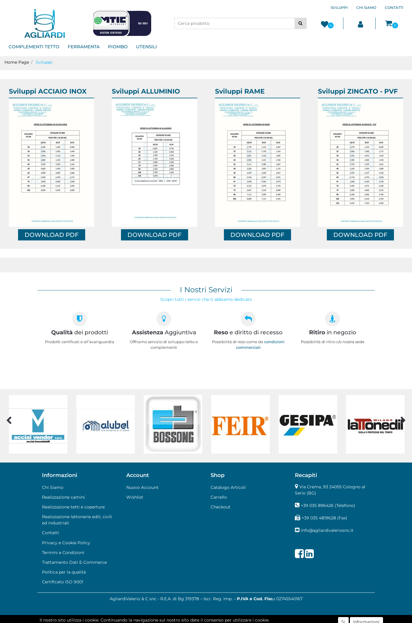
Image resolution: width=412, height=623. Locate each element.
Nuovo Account (142, 487)
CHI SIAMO (366, 7)
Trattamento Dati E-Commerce (74, 562)
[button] (301, 23)
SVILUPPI (339, 7)
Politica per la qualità (64, 572)
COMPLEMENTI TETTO (34, 46)
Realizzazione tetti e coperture (73, 507)
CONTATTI (394, 7)
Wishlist (134, 497)
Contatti (50, 532)
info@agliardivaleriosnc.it (327, 530)
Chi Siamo (52, 487)
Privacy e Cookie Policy (66, 542)
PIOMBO (118, 46)
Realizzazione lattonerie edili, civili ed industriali (77, 520)
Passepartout (231, 619)
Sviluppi (44, 62)
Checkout (220, 507)
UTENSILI (146, 46)
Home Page (16, 62)
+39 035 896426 (317, 505)
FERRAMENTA (84, 46)
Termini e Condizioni (63, 552)
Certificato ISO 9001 (62, 582)
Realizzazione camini (63, 497)
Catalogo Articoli (228, 487)
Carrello (219, 497)
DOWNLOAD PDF (52, 234)
